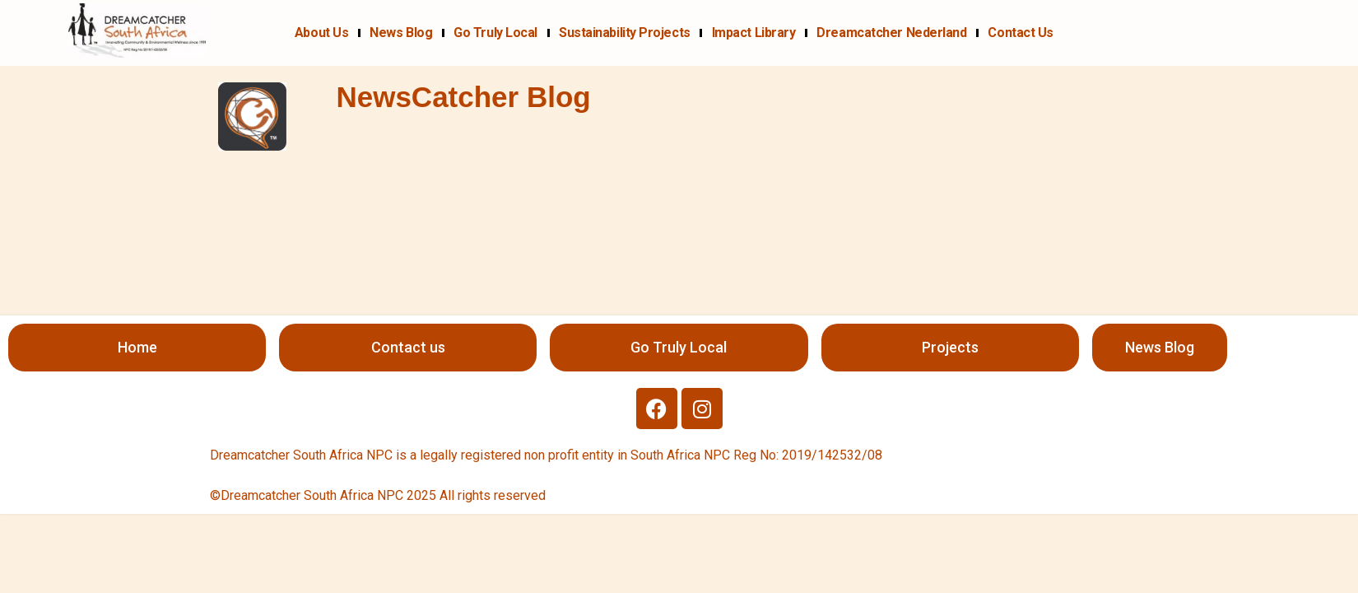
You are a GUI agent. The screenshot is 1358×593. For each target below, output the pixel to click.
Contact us (1020, 32)
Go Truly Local (495, 32)
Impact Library (754, 32)
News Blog (401, 32)
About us (321, 32)
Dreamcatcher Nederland (891, 32)
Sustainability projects (625, 32)
